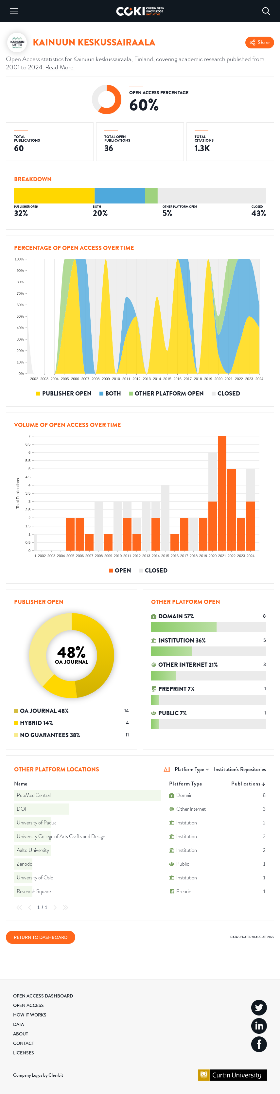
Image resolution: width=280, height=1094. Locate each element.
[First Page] (19, 907)
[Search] (266, 11)
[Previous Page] (30, 907)
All (167, 769)
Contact (23, 1043)
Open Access (28, 1005)
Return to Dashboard (40, 937)
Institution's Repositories (240, 769)
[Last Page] (65, 907)
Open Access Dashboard (43, 996)
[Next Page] (55, 907)
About (20, 1034)
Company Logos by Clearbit (38, 1075)
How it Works (29, 1015)
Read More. (60, 67)
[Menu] (13, 11)
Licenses (23, 1053)
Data (18, 1024)
